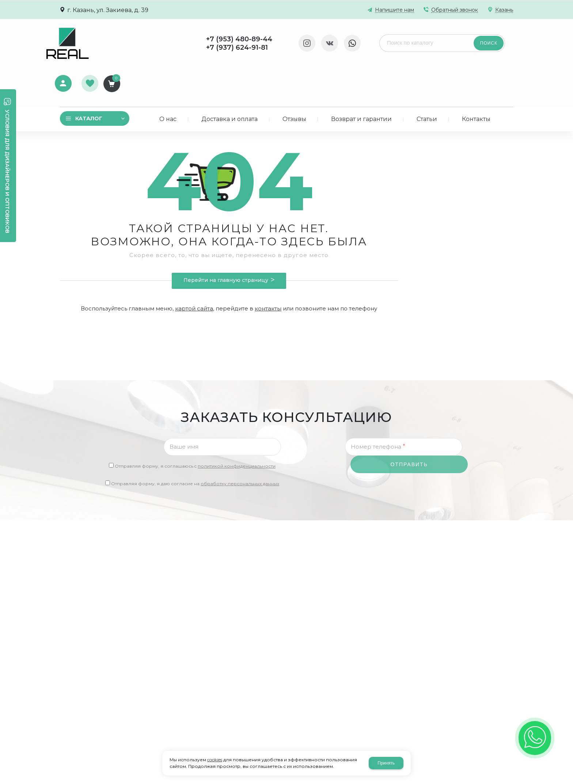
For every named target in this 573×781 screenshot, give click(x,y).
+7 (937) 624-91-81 (150, 48)
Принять (386, 763)
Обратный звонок (454, 10)
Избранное (479, 39)
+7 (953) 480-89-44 (152, 39)
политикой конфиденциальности (237, 426)
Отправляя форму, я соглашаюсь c (195, 426)
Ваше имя (184, 406)
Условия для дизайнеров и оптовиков (7, 171)
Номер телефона (378, 406)
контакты (268, 268)
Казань (504, 10)
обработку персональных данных (240, 443)
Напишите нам (394, 10)
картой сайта (194, 268)
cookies (214, 759)
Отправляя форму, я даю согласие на (195, 443)
